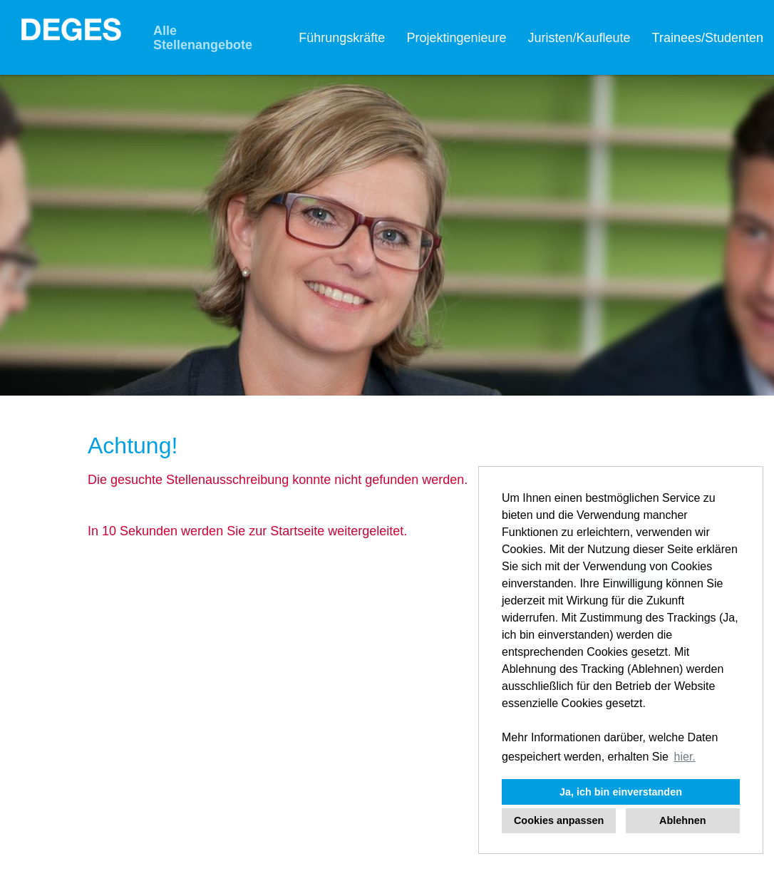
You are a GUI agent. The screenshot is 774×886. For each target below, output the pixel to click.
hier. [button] (685, 757)
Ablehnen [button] (682, 820)
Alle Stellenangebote (202, 38)
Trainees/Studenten (707, 38)
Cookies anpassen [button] (559, 820)
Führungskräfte (342, 38)
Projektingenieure (456, 38)
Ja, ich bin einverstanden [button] (620, 792)
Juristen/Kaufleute (578, 38)
